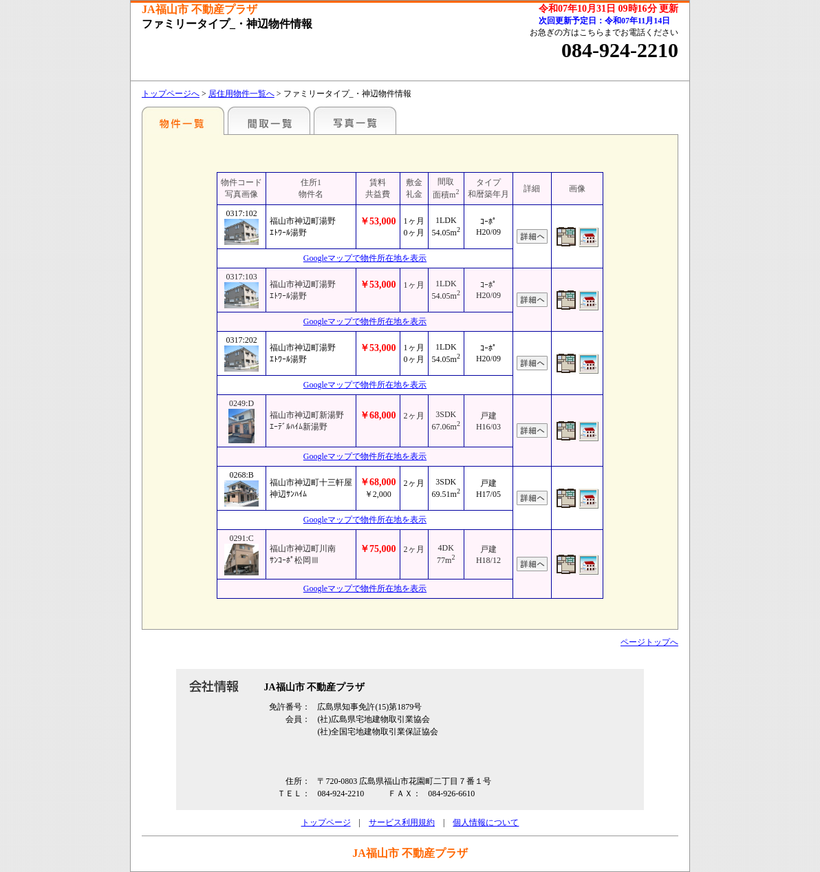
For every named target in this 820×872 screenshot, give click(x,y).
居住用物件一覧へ (241, 93)
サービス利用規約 (402, 822)
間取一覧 (269, 120)
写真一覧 (355, 120)
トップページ (326, 822)
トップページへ (170, 93)
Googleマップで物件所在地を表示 (365, 258)
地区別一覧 (183, 120)
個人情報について (486, 822)
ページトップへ (649, 642)
